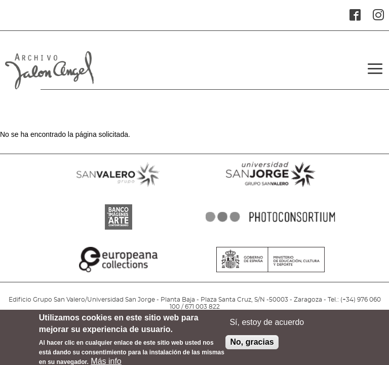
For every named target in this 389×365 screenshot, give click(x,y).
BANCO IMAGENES (118, 229)
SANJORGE (270, 187)
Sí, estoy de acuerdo (266, 325)
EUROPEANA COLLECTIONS (118, 272)
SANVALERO (118, 187)
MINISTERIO (270, 272)
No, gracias (252, 345)
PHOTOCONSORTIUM (270, 229)
